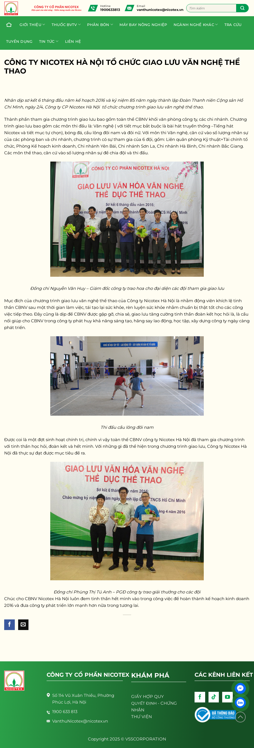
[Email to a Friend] (23, 624)
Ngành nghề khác (196, 24)
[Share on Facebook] (9, 624)
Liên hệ (73, 41)
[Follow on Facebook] (200, 697)
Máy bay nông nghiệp (143, 24)
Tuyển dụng (19, 41)
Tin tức (48, 41)
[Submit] (242, 8)
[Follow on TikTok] (214, 697)
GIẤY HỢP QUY (147, 696)
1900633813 (110, 10)
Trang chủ (7, 24)
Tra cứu (233, 24)
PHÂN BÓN (100, 24)
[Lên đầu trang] (240, 717)
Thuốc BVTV (66, 24)
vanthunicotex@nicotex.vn (160, 10)
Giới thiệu (32, 24)
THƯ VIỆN (141, 716)
